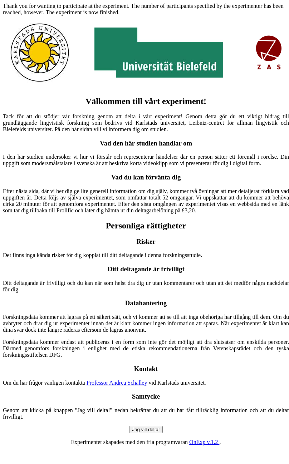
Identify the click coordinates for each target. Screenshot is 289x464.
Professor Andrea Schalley (117, 383)
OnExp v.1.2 (204, 442)
